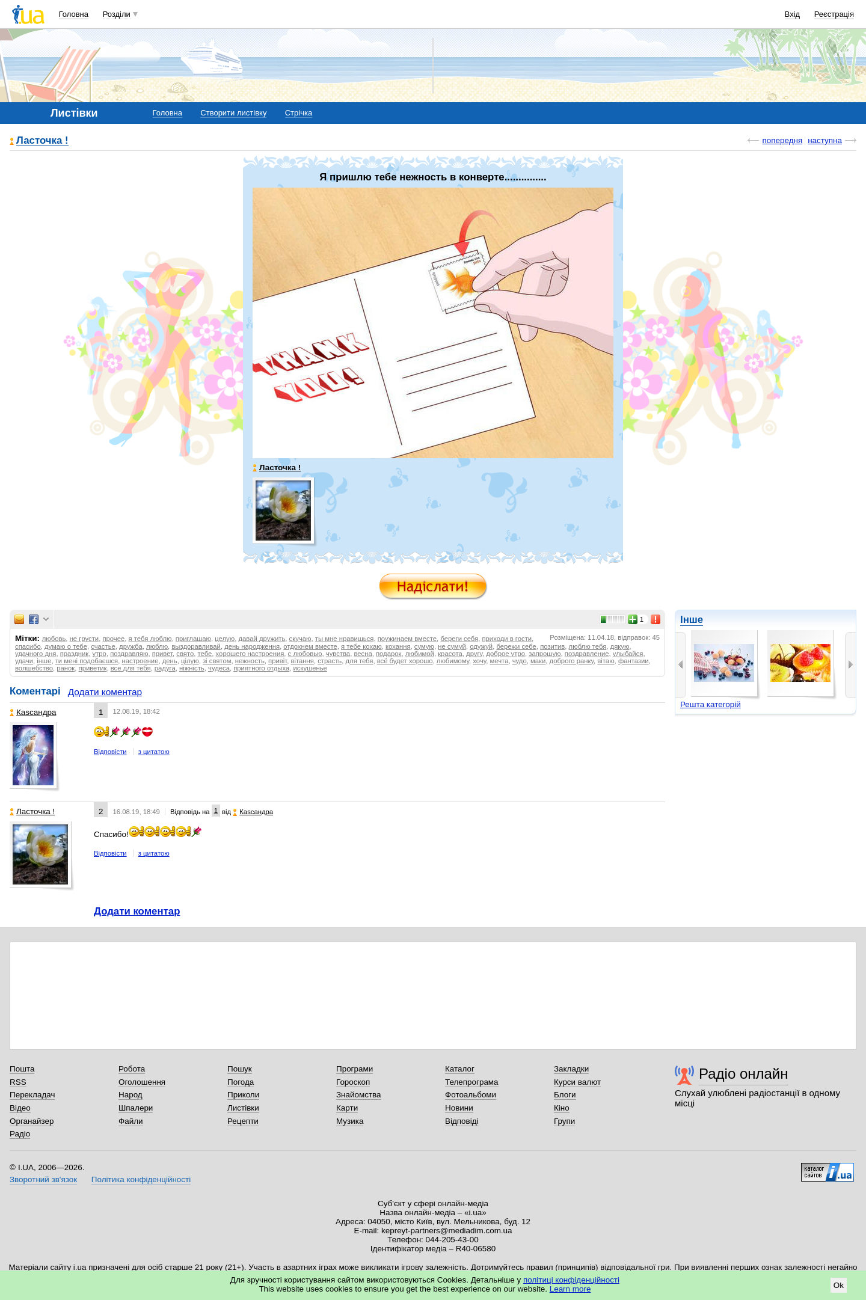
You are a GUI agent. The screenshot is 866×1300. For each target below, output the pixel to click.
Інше (691, 619)
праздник (74, 653)
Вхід (792, 14)
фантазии (633, 660)
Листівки (243, 1107)
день (169, 660)
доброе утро (505, 653)
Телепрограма (472, 1082)
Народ (130, 1094)
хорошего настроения (250, 653)
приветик (93, 668)
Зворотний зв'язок (43, 1179)
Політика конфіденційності (141, 1179)
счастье (103, 646)
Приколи (243, 1094)
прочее (113, 638)
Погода (240, 1082)
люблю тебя (588, 646)
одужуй (481, 646)
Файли (130, 1121)
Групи (564, 1121)
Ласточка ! (42, 141)
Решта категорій (710, 704)
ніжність (191, 668)
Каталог (459, 1068)
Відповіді (462, 1121)
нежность (250, 660)
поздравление (587, 653)
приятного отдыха (261, 668)
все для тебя (131, 668)
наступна (825, 140)
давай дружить (261, 638)
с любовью (305, 653)
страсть (330, 660)
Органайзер (32, 1121)
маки (537, 660)
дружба (131, 646)
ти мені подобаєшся (86, 660)
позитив (552, 646)
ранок (66, 668)
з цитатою (154, 751)
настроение (140, 660)
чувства (338, 653)
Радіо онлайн (743, 1073)
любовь (54, 638)
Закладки (571, 1068)
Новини (459, 1107)
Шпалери (135, 1107)
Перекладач (32, 1094)
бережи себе (516, 646)
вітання (302, 660)
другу (474, 653)
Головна (73, 14)
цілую (190, 660)
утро (99, 653)
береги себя (459, 638)
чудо (519, 660)
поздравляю (129, 653)
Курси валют (577, 1082)
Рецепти (243, 1121)
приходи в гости (507, 638)
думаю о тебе (66, 646)
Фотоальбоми (470, 1094)
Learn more (570, 1288)
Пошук (239, 1068)
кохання (398, 646)
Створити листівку (233, 112)
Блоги (565, 1094)
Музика (349, 1121)
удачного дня (35, 653)
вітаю (605, 660)
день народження (252, 646)
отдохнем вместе (310, 646)
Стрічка (298, 112)
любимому (453, 660)
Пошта (22, 1068)
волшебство (34, 668)
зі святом (217, 660)
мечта (499, 660)
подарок (388, 653)
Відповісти (110, 751)
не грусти (84, 638)
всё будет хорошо (405, 660)
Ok (839, 1285)
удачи (24, 660)
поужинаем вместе (407, 638)
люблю (157, 646)
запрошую (544, 653)
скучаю (300, 638)
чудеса (219, 668)
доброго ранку (572, 660)
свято (185, 653)
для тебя (359, 660)
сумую (424, 646)
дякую (620, 646)
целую (225, 638)
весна (363, 653)
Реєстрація (834, 14)
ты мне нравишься (344, 638)
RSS (18, 1082)
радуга (165, 668)
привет (162, 653)
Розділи (117, 14)
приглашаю (193, 638)
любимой (419, 653)
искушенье (310, 668)
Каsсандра (33, 712)
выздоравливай (196, 646)
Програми (354, 1068)
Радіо (20, 1133)
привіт (277, 660)
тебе (205, 653)
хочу (479, 660)
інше (44, 660)
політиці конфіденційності (571, 1279)
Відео (20, 1107)
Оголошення (141, 1082)
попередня (782, 140)
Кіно (562, 1107)
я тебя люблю (150, 638)
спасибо (28, 646)
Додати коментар (105, 692)
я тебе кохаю (361, 646)
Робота (131, 1068)
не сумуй (452, 646)
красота (450, 653)
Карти (347, 1107)
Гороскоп (353, 1082)
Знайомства (358, 1094)
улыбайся (628, 653)
